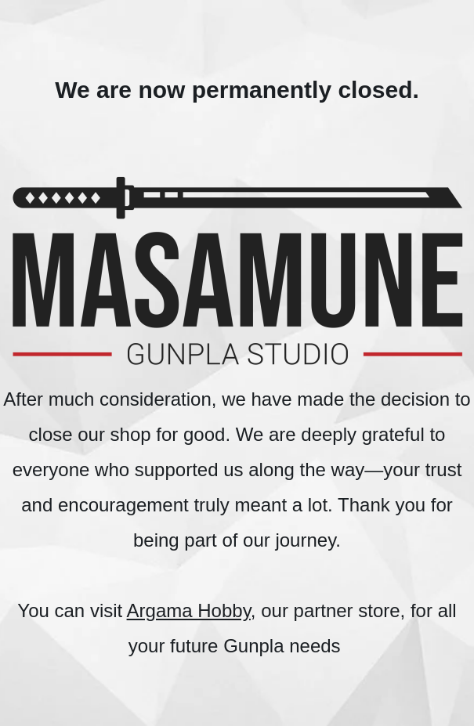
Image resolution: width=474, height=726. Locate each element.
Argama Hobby (189, 610)
